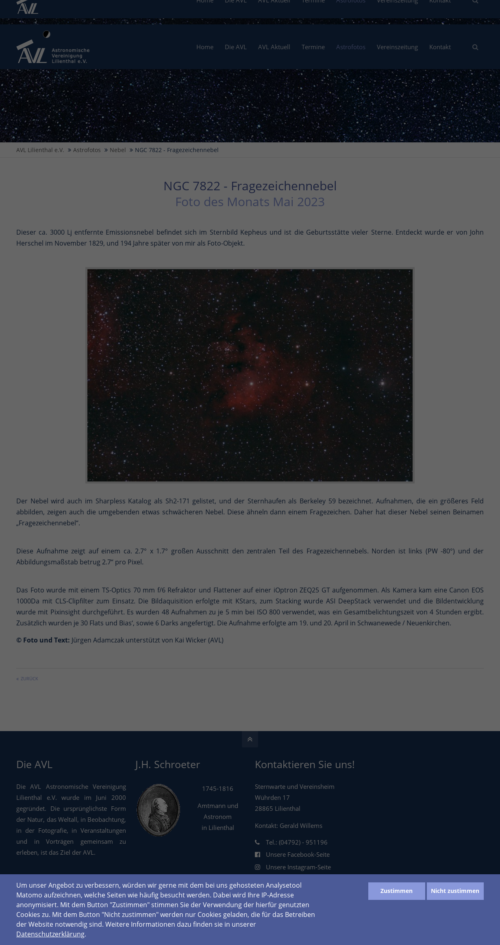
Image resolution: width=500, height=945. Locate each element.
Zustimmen (396, 891)
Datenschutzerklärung (50, 934)
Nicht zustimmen (455, 891)
